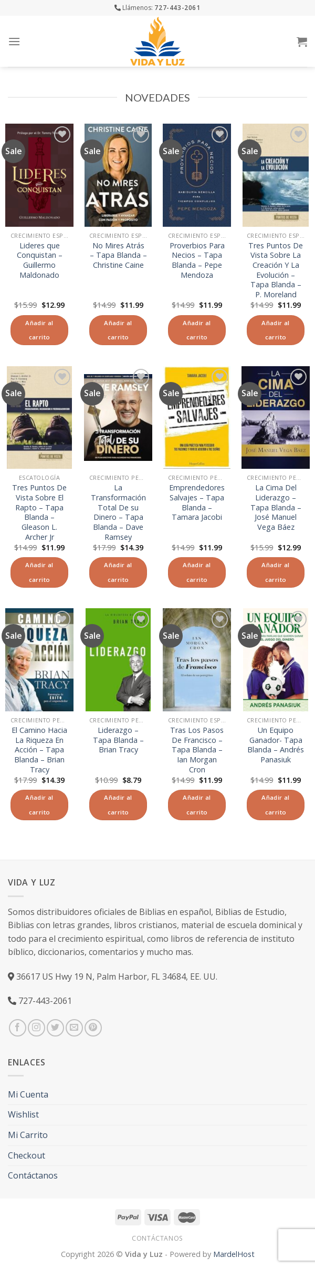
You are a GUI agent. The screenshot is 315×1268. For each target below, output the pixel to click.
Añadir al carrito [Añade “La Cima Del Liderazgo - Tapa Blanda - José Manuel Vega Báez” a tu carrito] (275, 572)
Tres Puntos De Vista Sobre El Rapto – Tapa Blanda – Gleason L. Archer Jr (39, 512)
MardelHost (234, 1254)
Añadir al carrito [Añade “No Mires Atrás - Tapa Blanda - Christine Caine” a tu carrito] (118, 330)
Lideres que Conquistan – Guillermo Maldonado (39, 260)
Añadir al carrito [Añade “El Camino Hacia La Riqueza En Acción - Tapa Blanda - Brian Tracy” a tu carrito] (39, 804)
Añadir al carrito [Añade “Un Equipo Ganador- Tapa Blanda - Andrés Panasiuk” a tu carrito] (275, 804)
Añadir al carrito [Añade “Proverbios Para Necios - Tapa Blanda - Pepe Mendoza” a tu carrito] (197, 330)
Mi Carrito (28, 1135)
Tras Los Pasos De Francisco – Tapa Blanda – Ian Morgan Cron (197, 750)
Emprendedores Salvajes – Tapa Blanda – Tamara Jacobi (197, 502)
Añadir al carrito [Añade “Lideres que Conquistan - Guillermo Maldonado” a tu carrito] (39, 330)
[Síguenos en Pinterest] (93, 1027)
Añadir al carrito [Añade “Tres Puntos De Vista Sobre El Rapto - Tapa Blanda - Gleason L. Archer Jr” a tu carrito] (39, 572)
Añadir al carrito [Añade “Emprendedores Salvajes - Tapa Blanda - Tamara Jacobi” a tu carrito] (197, 572)
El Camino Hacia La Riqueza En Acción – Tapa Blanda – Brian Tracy (39, 750)
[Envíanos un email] (74, 1027)
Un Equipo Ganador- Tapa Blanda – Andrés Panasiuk (275, 745)
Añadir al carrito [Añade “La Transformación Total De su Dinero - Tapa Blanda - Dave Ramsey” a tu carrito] (118, 572)
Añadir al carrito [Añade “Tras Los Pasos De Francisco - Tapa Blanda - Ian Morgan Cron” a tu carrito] (197, 804)
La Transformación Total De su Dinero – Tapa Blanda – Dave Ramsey (118, 512)
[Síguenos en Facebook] (17, 1027)
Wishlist (23, 1114)
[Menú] (14, 41)
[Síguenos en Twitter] (55, 1027)
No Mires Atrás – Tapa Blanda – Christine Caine (118, 255)
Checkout (26, 1155)
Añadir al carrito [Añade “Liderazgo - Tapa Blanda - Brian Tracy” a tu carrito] (118, 804)
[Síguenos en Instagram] (36, 1027)
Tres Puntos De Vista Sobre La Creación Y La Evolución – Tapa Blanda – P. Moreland (275, 270)
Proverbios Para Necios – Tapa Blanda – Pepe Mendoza (197, 260)
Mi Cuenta (28, 1094)
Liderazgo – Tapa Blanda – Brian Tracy (118, 740)
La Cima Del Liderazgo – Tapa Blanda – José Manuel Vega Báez (275, 507)
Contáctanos (33, 1175)
